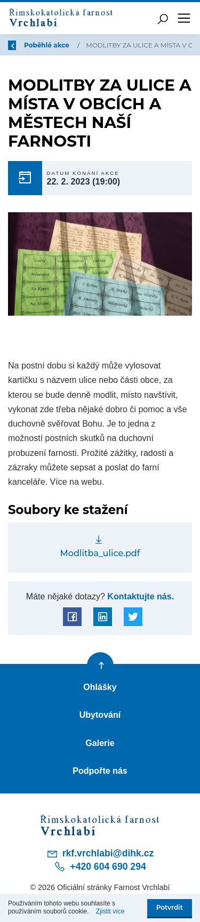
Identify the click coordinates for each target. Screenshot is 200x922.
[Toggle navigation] (184, 18)
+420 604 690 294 (100, 866)
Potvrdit (169, 907)
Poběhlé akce (49, 45)
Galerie (99, 743)
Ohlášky (99, 687)
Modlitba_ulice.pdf (100, 553)
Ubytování (100, 714)
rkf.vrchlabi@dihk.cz (100, 854)
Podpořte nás (100, 770)
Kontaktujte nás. (139, 596)
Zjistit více (110, 911)
